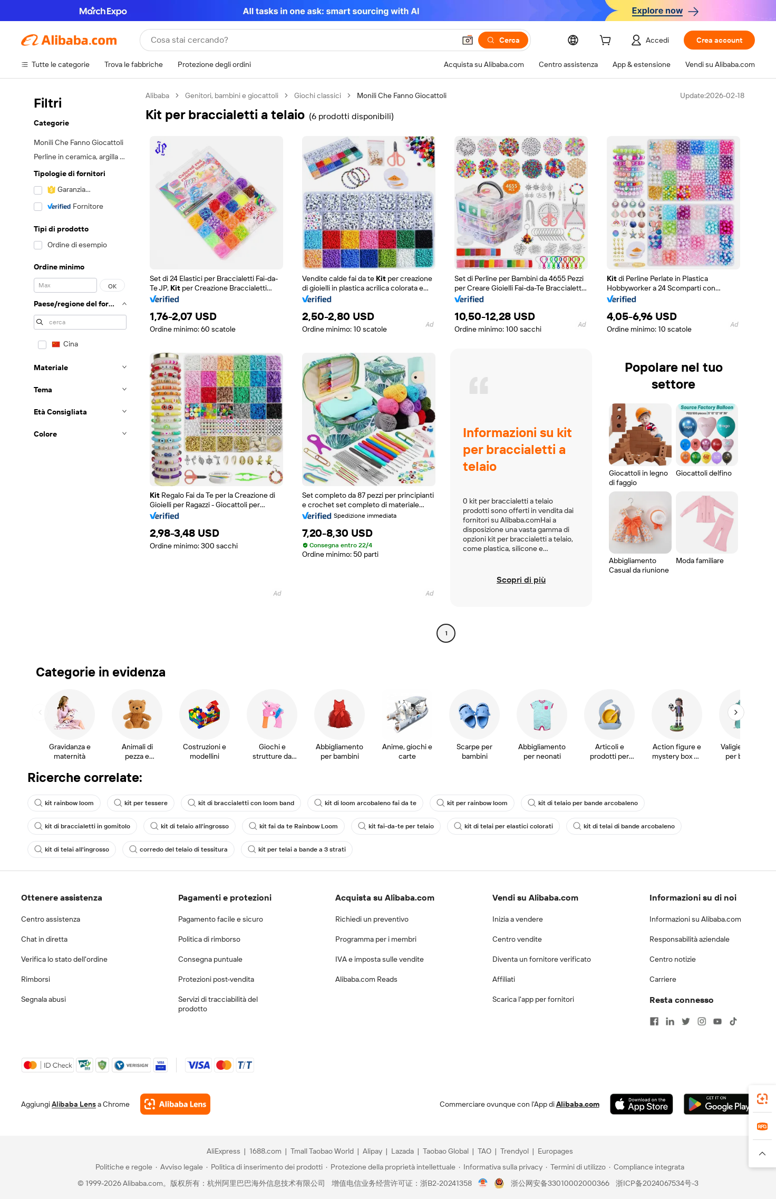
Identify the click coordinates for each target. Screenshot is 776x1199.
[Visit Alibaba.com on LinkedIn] (670, 1021)
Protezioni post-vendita (216, 979)
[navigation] (80, 365)
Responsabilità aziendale (689, 939)
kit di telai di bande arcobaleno (624, 826)
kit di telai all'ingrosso (71, 849)
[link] (762, 1099)
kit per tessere (141, 803)
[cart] (607, 41)
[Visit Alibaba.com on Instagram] (701, 1021)
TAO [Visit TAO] (484, 1151)
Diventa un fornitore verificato (541, 959)
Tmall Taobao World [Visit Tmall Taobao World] (322, 1151)
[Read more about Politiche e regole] (122, 1167)
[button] (467, 40)
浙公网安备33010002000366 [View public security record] (560, 1183)
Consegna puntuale (210, 959)
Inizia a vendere (517, 919)
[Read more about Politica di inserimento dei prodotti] (264, 1167)
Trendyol (514, 1151)
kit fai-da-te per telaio (396, 826)
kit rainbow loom (64, 803)
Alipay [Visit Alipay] (372, 1151)
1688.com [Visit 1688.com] (265, 1151)
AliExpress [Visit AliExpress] (223, 1151)
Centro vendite (517, 939)
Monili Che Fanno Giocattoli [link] (402, 95)
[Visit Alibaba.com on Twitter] (686, 1021)
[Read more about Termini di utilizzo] (576, 1167)
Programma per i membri (375, 939)
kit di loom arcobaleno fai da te (365, 803)
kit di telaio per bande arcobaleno (583, 803)
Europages (555, 1151)
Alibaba (157, 95)
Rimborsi (35, 979)
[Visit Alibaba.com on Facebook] (654, 1021)
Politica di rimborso (209, 939)
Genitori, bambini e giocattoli (231, 95)
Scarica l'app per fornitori (533, 999)
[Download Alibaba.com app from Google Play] (719, 1104)
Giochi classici (317, 95)
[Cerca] (503, 40)
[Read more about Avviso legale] (179, 1167)
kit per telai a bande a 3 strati (297, 849)
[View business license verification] (483, 1183)
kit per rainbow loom (472, 803)
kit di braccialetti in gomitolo (82, 826)
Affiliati (503, 979)
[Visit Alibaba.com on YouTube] (717, 1021)
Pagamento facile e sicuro (220, 919)
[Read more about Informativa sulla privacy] (500, 1167)
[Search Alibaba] (302, 40)
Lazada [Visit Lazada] (402, 1151)
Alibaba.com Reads (366, 979)
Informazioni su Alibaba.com (695, 919)
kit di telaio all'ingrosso (189, 826)
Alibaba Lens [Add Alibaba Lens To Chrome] (74, 1104)
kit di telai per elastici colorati (503, 826)
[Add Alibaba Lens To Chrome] (175, 1104)
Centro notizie (672, 959)
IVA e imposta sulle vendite (379, 959)
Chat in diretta (44, 939)
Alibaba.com (577, 1104)
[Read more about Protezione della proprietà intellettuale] (390, 1167)
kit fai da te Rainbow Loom (293, 826)
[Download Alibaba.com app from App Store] (641, 1104)
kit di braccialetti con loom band (241, 803)
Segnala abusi (43, 999)
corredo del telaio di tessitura (178, 849)
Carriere (662, 979)
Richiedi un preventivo (372, 919)
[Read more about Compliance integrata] (646, 1167)
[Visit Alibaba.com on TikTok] (733, 1021)
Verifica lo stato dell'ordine (64, 959)
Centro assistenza (50, 919)
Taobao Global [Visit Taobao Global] (446, 1151)
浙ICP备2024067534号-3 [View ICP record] (657, 1183)
